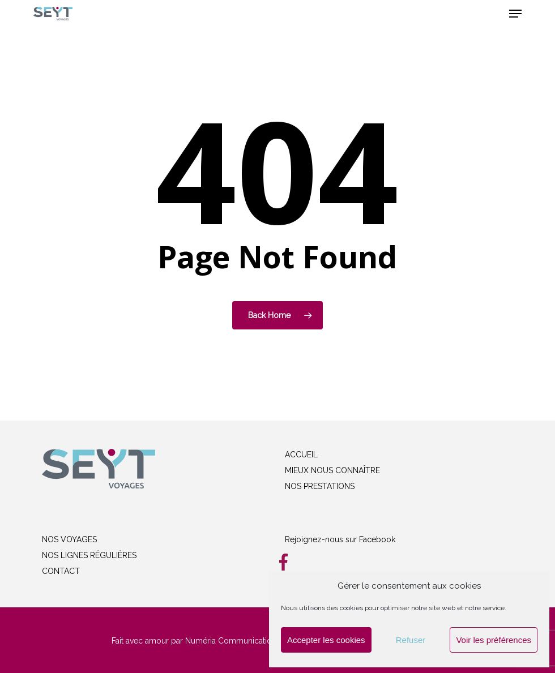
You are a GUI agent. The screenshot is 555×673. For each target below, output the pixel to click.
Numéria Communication (230, 640)
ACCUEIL (301, 454)
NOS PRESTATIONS (320, 486)
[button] (515, 13)
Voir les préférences (493, 640)
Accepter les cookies (326, 640)
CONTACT (61, 571)
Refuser (411, 640)
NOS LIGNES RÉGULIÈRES (89, 555)
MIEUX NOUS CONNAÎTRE (332, 470)
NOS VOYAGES (69, 539)
